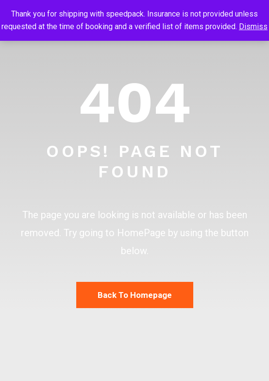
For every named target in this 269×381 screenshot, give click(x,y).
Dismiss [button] (253, 26)
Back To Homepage (135, 295)
